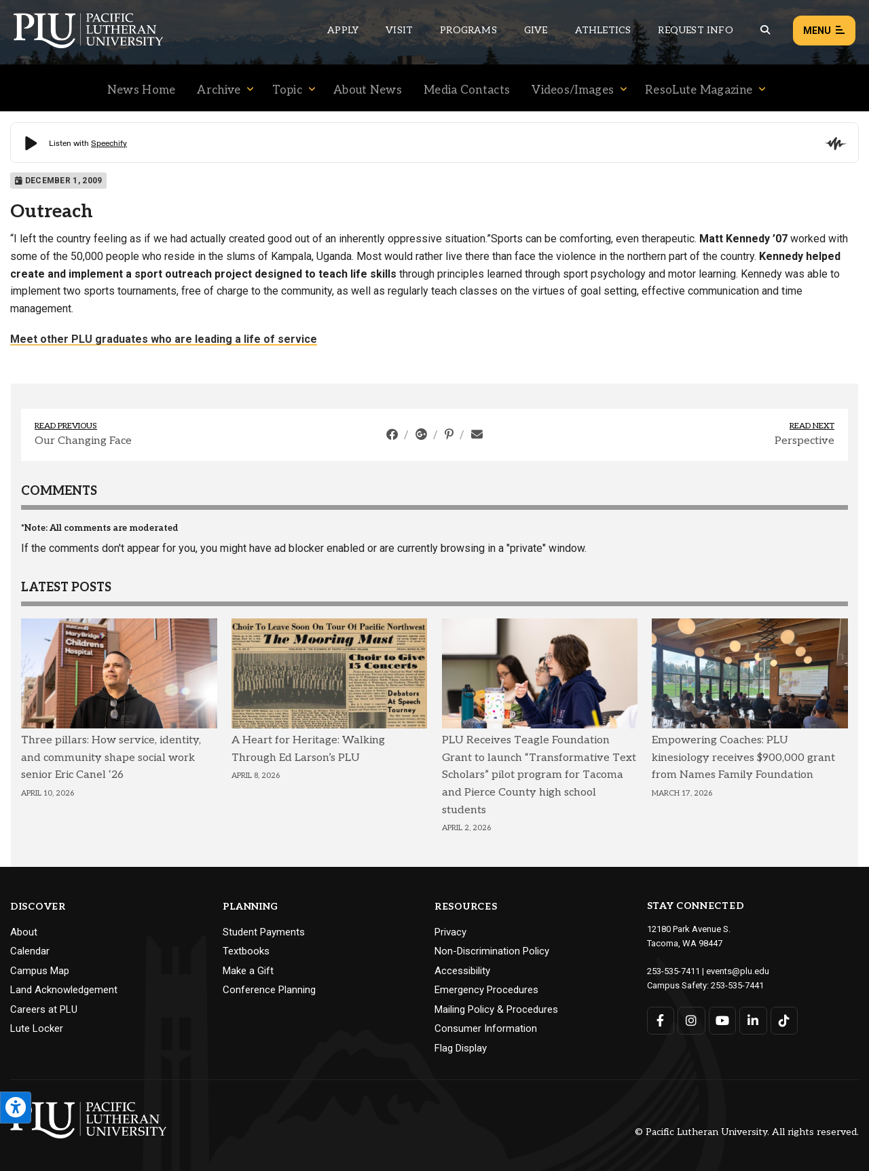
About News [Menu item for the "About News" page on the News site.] (367, 90)
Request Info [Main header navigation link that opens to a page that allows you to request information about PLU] (695, 30)
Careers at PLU (43, 1009)
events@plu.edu (737, 971)
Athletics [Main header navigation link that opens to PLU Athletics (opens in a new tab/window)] (603, 30)
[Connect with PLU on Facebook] (661, 1021)
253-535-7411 (673, 971)
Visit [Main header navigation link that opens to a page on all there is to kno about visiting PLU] (399, 30)
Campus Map (39, 971)
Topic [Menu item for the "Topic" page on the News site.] (287, 90)
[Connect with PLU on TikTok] (784, 1021)
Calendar (30, 951)
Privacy (450, 932)
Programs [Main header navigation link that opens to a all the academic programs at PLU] (468, 30)
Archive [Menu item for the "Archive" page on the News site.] (218, 90)
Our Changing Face (83, 440)
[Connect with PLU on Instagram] (691, 1021)
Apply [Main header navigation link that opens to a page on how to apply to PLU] (342, 30)
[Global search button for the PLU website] (765, 30)
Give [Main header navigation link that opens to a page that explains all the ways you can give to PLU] (536, 30)
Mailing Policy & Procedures (496, 1009)
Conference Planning (269, 990)
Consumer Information (485, 1028)
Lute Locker (36, 1028)
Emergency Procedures (486, 990)
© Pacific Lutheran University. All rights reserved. (747, 1132)
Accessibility (462, 971)
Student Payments (264, 932)
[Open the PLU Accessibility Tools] (15, 1107)
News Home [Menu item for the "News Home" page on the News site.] (141, 90)
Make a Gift (248, 971)
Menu (824, 31)
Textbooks (246, 951)
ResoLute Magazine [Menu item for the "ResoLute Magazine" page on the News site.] (698, 90)
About (23, 932)
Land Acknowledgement (63, 990)
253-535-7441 (737, 985)
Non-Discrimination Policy (491, 951)
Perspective (804, 440)
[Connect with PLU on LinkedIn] (753, 1021)
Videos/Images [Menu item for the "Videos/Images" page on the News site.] (573, 90)
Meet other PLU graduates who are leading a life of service (163, 339)
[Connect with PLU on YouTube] (723, 1021)
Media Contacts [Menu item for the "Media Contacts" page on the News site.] (467, 90)
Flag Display (460, 1048)
